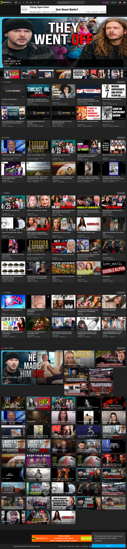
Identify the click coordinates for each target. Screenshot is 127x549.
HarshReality (55, 313)
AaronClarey (56, 102)
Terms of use (62, 546)
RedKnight (105, 313)
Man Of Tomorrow (82, 102)
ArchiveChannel (31, 335)
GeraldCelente (55, 180)
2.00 (123, 163)
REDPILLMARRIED (107, 257)
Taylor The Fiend (56, 213)
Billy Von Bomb (6, 257)
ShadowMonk (30, 313)
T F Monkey (55, 158)
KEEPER (80, 158)
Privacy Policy (71, 546)
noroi (3, 313)
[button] (120, 2)
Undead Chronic (6, 180)
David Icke (54, 257)
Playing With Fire (107, 235)
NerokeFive (55, 235)
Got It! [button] (109, 546)
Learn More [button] (98, 540)
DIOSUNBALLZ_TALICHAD (8, 279)
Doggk (80, 313)
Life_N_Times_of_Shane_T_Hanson (10, 158)
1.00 (23, 141)
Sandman (106, 158)
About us (78, 546)
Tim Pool (4, 124)
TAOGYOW (55, 335)
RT (2, 102)
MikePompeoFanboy (82, 213)
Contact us (85, 546)
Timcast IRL (30, 102)
